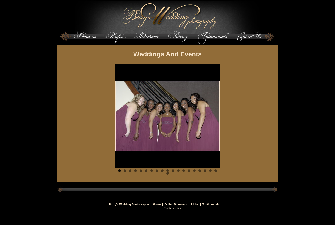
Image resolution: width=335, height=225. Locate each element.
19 (215, 170)
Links (194, 204)
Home (157, 204)
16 (199, 170)
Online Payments (175, 204)
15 (194, 170)
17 (205, 170)
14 (189, 170)
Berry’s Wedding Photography (129, 204)
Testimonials (210, 204)
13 (183, 170)
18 (210, 170)
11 (173, 170)
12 (178, 170)
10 (167, 170)
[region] (167, 116)
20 (167, 173)
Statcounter (172, 208)
